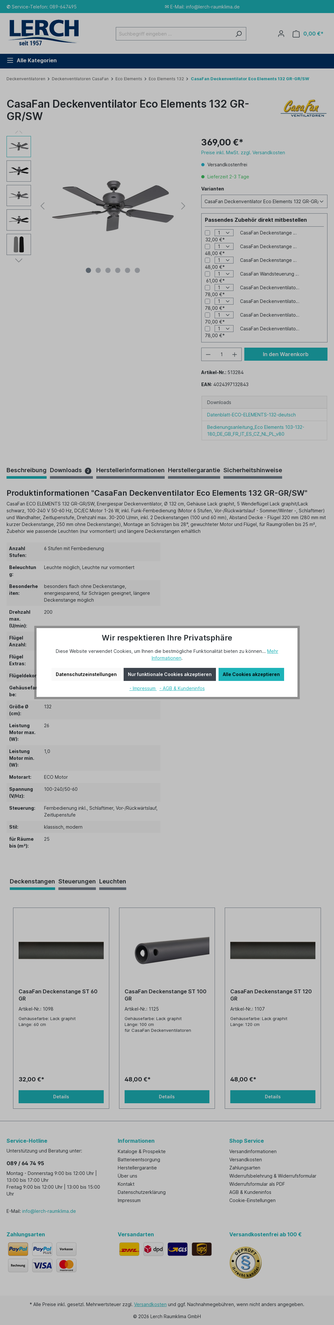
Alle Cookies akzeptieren (251, 674)
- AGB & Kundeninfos (182, 688)
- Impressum (143, 688)
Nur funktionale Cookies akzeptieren (170, 674)
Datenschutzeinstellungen (86, 674)
